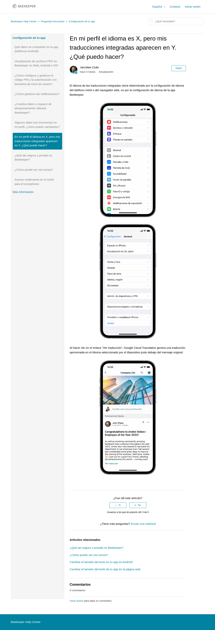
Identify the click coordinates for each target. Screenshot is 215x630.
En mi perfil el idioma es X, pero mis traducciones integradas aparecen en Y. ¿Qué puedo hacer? (37, 141)
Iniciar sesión (193, 6)
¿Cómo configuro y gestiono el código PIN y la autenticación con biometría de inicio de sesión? (36, 80)
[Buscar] (175, 21)
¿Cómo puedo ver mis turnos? (34, 169)
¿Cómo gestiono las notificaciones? (37, 94)
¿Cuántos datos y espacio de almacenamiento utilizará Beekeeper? (33, 108)
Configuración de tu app (82, 21)
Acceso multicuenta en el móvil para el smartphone (34, 182)
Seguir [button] (178, 68)
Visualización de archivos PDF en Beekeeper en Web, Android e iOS (36, 63)
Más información (23, 192)
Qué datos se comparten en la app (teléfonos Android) (36, 49)
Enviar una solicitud (143, 523)
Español (157, 6)
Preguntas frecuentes (52, 21)
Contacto (175, 6)
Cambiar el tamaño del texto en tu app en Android (101, 562)
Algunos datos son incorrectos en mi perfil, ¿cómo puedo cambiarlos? (37, 124)
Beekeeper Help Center (24, 21)
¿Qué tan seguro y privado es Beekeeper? (33, 157)
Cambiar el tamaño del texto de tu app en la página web (105, 569)
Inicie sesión (76, 600)
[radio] (117, 505)
